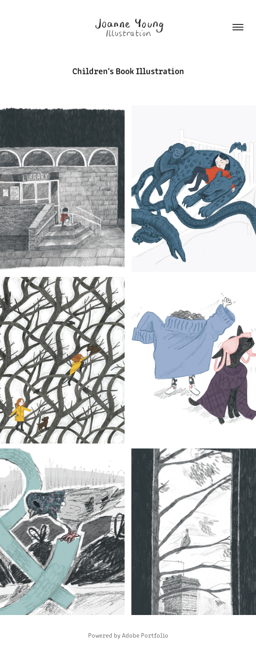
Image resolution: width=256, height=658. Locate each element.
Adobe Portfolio (145, 635)
